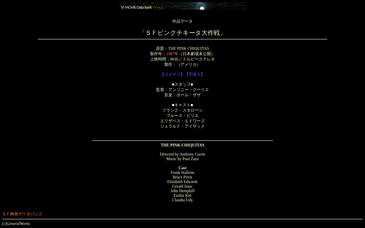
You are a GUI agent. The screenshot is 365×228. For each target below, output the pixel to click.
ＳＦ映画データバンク (22, 214)
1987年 (172, 54)
